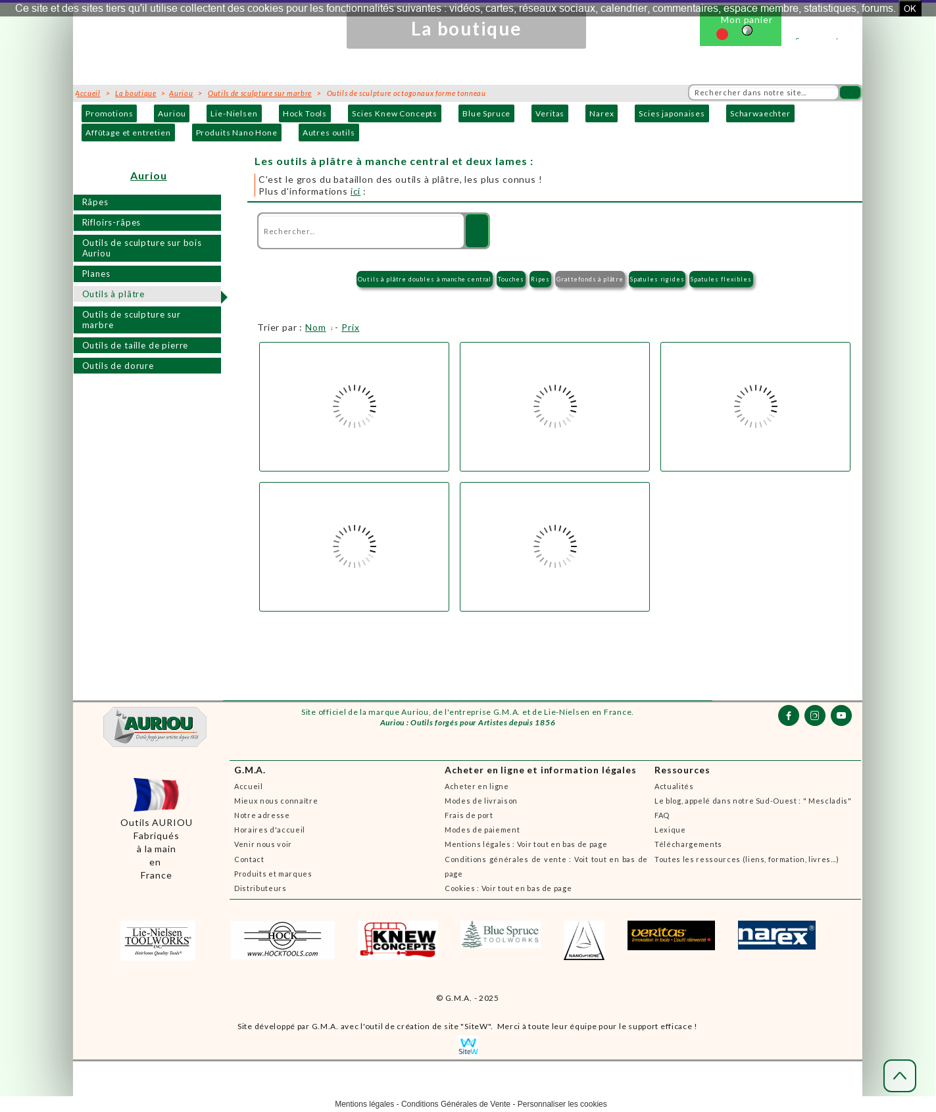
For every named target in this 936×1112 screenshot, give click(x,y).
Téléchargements (688, 844)
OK (910, 8)
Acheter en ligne (477, 786)
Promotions (109, 113)
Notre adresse (262, 815)
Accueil (248, 786)
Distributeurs (260, 888)
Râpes (95, 202)
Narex (601, 113)
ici (356, 191)
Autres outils (329, 132)
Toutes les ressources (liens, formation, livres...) (746, 859)
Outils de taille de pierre (135, 345)
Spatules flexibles (721, 279)
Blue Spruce (486, 113)
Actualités (674, 786)
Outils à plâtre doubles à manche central (424, 279)
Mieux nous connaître (276, 800)
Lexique (670, 829)
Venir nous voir (263, 844)
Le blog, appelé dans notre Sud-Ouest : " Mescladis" (753, 800)
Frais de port (469, 815)
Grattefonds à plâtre (590, 279)
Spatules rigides (657, 279)
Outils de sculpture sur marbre (131, 320)
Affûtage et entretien (128, 132)
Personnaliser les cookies (562, 1104)
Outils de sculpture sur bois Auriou (142, 248)
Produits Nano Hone (237, 132)
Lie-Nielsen (233, 113)
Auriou (171, 113)
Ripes (540, 279)
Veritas (549, 113)
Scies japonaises (671, 113)
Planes (96, 273)
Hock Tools (305, 113)
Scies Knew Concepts (394, 113)
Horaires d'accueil (269, 829)
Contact (249, 859)
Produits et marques (273, 873)
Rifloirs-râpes (111, 222)
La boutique (135, 93)
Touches (511, 279)
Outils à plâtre (113, 294)
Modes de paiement (482, 829)
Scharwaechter (760, 113)
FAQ (662, 815)
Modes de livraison (481, 800)
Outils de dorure (118, 365)
